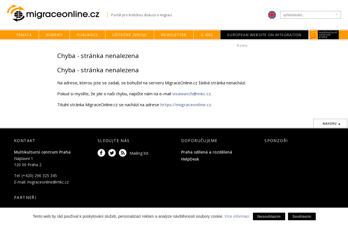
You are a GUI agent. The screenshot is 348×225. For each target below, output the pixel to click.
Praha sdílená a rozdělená (206, 152)
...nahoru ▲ (330, 124)
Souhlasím (301, 216)
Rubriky (54, 34)
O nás (207, 34)
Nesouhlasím (269, 216)
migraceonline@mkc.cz (48, 182)
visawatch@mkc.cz (191, 93)
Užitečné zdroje (129, 34)
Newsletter (173, 34)
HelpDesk (190, 159)
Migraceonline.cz (57, 13)
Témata (24, 34)
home (242, 45)
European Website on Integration (264, 34)
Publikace (87, 34)
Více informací (236, 216)
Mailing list (139, 153)
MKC (324, 34)
